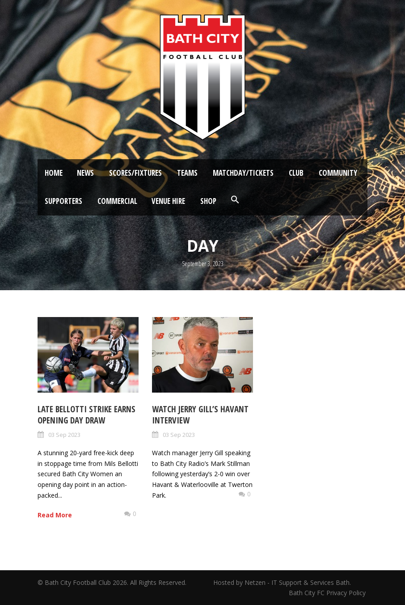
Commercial (117, 201)
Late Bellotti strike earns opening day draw (86, 414)
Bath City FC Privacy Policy (328, 592)
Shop (208, 201)
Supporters (63, 201)
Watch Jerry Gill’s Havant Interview (200, 414)
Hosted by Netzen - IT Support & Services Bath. (282, 582)
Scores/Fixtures (135, 173)
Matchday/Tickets (243, 173)
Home (54, 173)
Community (338, 173)
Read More (55, 515)
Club (296, 173)
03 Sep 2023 (64, 435)
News (85, 173)
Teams (187, 173)
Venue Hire (168, 201)
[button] (235, 199)
